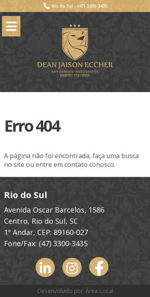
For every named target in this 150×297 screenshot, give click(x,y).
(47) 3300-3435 (92, 6)
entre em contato (62, 164)
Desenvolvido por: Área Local (75, 291)
